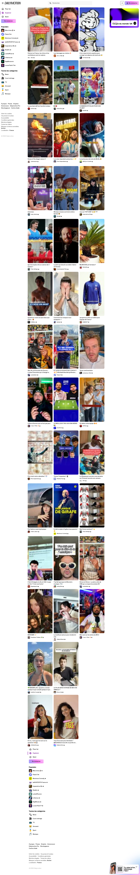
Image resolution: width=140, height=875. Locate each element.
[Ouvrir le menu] (2, 3)
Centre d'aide (15, 108)
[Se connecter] (132, 3)
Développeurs (5, 108)
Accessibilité (5, 118)
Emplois (15, 104)
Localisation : (7, 130)
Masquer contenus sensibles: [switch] (10, 127)
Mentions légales (6, 122)
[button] (136, 867)
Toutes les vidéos (6, 124)
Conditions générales (7, 120)
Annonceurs (5, 106)
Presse (10, 104)
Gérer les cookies (6, 113)
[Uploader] (122, 3)
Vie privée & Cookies (7, 116)
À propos (4, 104)
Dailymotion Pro (15, 106)
